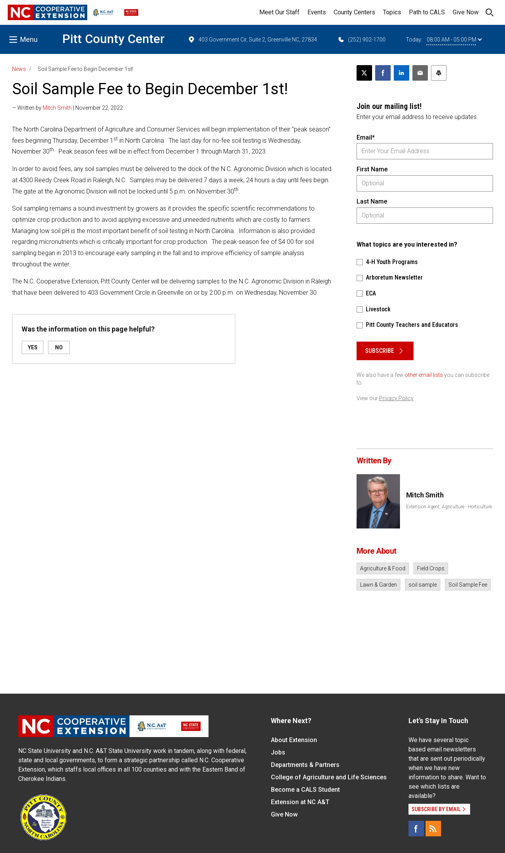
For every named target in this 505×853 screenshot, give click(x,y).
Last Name (372, 201)
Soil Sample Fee (467, 585)
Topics (392, 12)
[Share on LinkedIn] (401, 73)
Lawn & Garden (378, 585)
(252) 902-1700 (361, 39)
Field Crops (431, 568)
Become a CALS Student (305, 789)
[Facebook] (416, 828)
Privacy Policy (396, 398)
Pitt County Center (113, 38)
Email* (366, 137)
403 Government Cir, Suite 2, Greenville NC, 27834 (252, 39)
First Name (372, 169)
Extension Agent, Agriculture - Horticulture (449, 506)
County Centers (354, 12)
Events (316, 12)
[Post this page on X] (364, 73)
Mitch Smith (57, 108)
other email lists (424, 375)
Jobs (278, 752)
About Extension (294, 740)
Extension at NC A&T (300, 802)
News (19, 69)
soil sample (422, 585)
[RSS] (433, 828)
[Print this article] (438, 73)
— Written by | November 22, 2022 (67, 108)
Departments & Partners (305, 764)
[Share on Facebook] (383, 73)
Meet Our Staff (279, 12)
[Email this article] (420, 73)
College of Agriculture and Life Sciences (329, 777)
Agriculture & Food (382, 568)
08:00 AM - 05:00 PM (454, 39)
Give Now (466, 12)
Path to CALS (427, 12)
